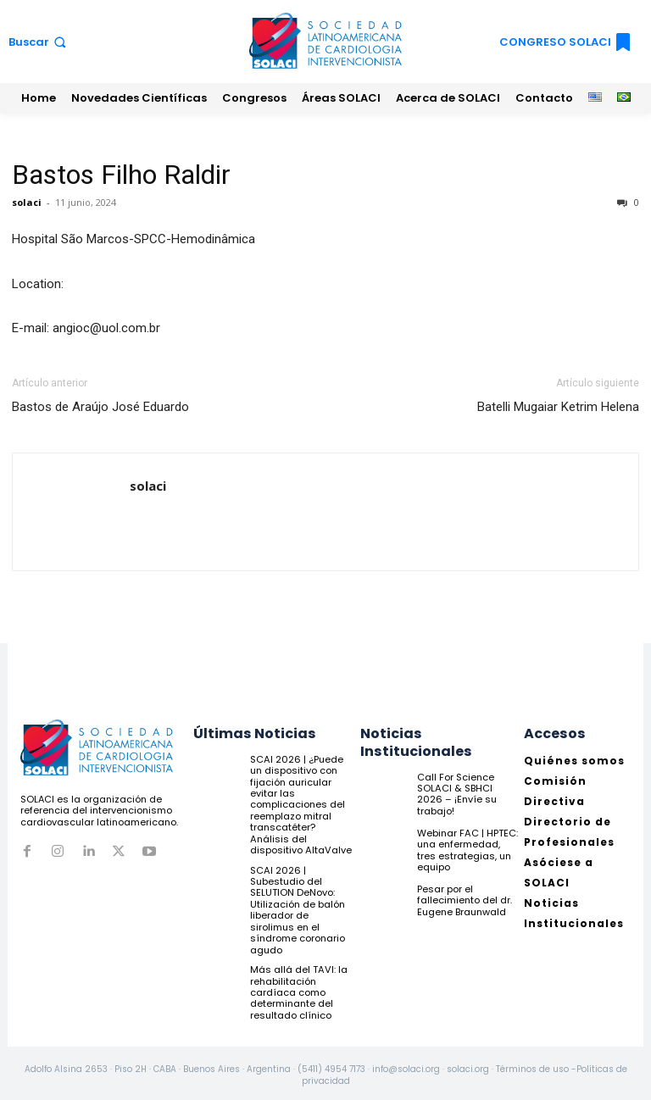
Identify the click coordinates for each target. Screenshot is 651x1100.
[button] (39, 41)
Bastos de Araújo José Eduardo (100, 406)
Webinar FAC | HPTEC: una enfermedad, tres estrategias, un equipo (467, 849)
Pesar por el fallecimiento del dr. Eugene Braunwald (464, 900)
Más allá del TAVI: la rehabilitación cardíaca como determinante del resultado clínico (298, 988)
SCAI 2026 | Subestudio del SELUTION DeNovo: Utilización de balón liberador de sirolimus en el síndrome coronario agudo (297, 907)
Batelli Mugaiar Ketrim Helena (558, 406)
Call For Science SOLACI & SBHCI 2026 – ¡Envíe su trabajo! (468, 787)
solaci (27, 202)
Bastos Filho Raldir (121, 174)
